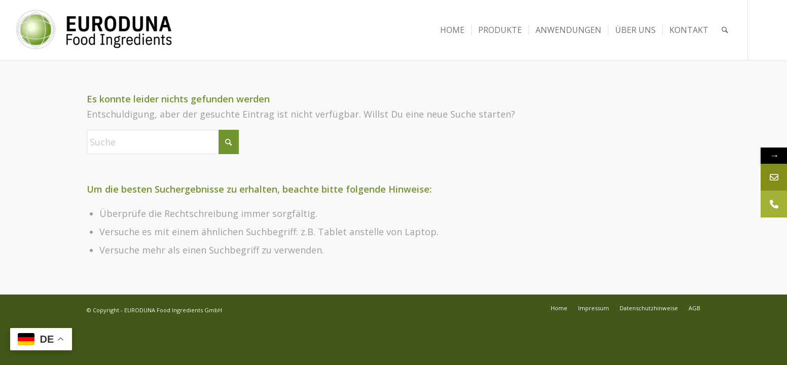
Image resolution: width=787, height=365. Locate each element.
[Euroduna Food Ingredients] (103, 30)
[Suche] (725, 30)
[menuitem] (452, 30)
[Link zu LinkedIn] (763, 30)
